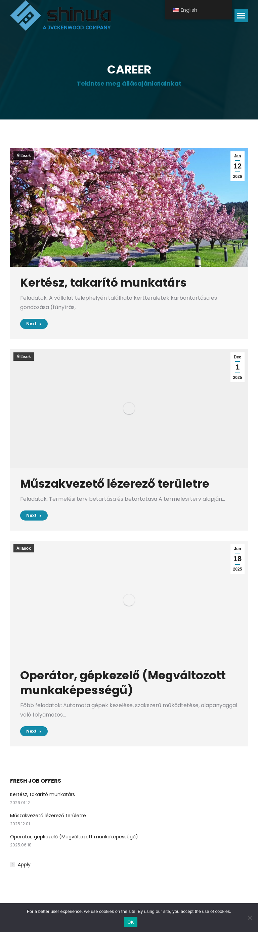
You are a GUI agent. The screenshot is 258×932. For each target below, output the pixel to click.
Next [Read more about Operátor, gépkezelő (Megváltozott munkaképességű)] (34, 731)
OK (130, 922)
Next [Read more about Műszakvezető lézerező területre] (34, 515)
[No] (249, 917)
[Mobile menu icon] (241, 15)
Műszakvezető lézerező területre (114, 484)
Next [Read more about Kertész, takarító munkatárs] (34, 324)
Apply (24, 864)
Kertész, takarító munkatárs (103, 283)
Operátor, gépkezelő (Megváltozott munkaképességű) (123, 682)
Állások (23, 155)
